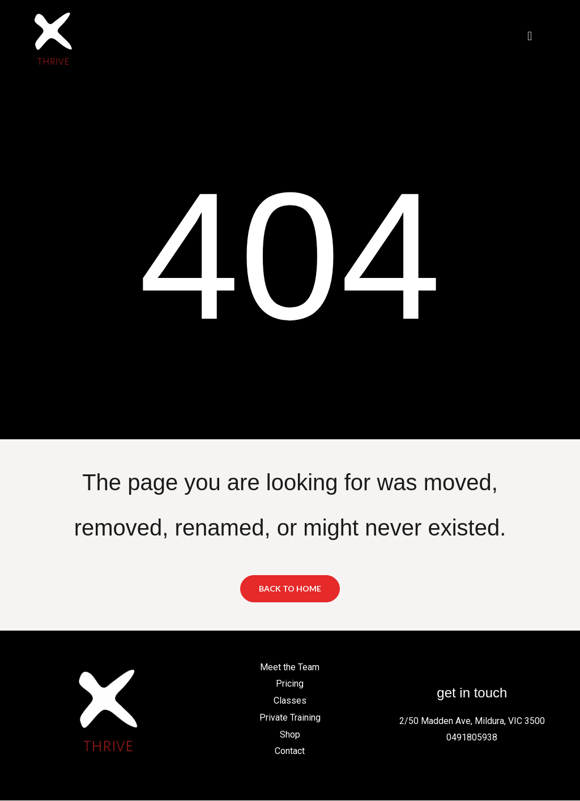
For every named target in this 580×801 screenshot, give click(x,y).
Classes (290, 701)
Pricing (290, 684)
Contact (290, 751)
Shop (290, 734)
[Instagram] (452, 668)
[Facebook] (428, 668)
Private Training (290, 718)
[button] (529, 36)
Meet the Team (289, 667)
